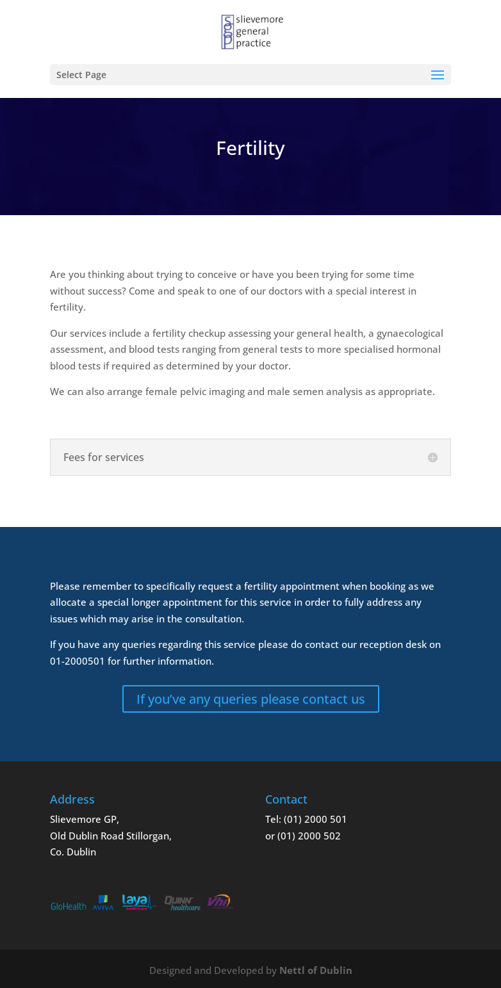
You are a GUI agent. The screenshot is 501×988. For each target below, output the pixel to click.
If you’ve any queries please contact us (250, 699)
